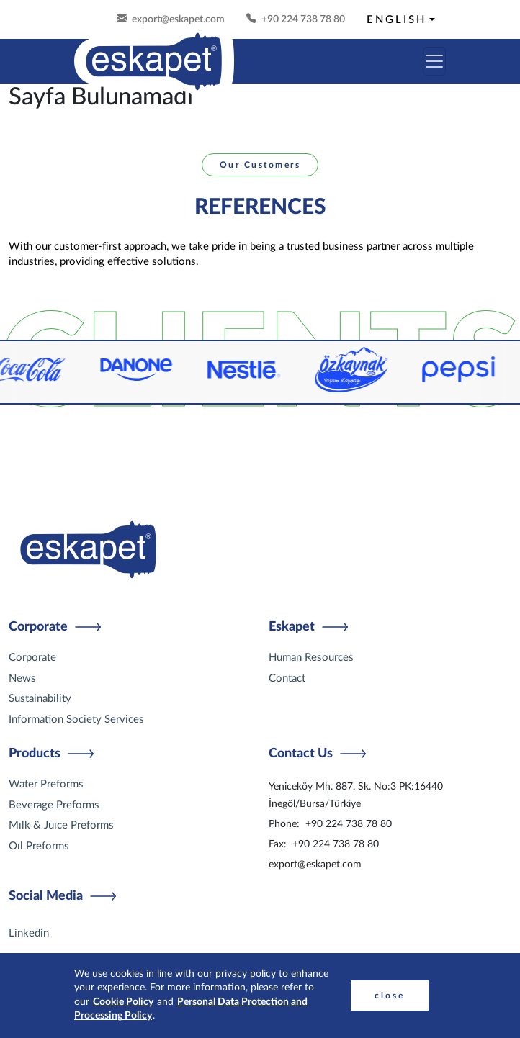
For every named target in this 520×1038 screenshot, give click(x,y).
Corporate (32, 657)
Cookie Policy (123, 1002)
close (390, 995)
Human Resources (311, 657)
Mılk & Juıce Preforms (61, 825)
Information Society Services (76, 719)
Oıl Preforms (39, 846)
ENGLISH (396, 19)
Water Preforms (46, 784)
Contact (287, 678)
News (22, 678)
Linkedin (29, 933)
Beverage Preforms (54, 805)
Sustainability (40, 698)
